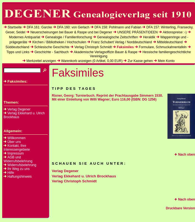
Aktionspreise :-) (175, 32)
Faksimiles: (16, 81)
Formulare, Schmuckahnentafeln (162, 47)
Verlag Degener (17, 109)
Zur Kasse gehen (140, 61)
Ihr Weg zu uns (18, 169)
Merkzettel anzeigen (41, 61)
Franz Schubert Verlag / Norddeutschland (121, 42)
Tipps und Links (17, 52)
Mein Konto (166, 61)
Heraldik (149, 37)
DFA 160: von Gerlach (73, 27)
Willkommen (16, 138)
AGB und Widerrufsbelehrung (18, 159)
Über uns (14, 142)
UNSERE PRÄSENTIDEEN (137, 32)
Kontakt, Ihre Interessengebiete (17, 147)
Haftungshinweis (19, 176)
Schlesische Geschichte (51, 47)
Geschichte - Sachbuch (51, 52)
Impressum (15, 153)
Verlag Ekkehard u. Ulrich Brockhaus (84, 176)
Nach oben (184, 154)
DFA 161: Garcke (39, 27)
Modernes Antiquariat (24, 37)
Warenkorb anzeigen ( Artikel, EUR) (92, 61)
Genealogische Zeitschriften (117, 37)
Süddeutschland (17, 47)
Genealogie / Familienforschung (68, 37)
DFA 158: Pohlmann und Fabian (117, 27)
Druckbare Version (180, 208)
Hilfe (10, 173)
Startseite (15, 27)
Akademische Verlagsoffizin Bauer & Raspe (105, 52)
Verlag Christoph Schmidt (93, 47)
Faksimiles (125, 47)
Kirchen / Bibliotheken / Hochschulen (59, 42)
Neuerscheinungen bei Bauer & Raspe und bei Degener (71, 32)
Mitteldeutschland (170, 42)
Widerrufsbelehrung (21, 165)
